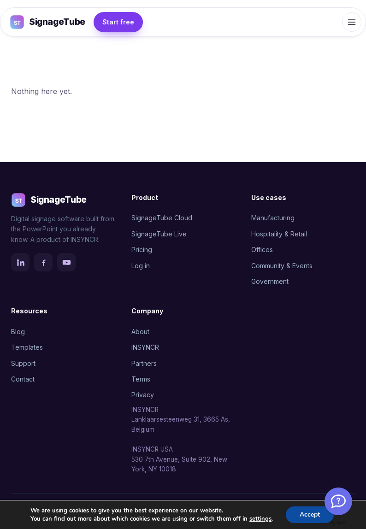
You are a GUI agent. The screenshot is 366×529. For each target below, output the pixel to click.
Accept (310, 514)
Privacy (142, 395)
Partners (144, 363)
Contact (23, 379)
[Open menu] (351, 22)
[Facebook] (43, 262)
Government (270, 281)
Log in (140, 266)
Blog (18, 331)
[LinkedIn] (20, 262)
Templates (27, 347)
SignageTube (47, 22)
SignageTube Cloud (161, 218)
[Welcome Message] (338, 501)
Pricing (141, 249)
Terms (140, 379)
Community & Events (282, 266)
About (140, 331)
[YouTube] (66, 262)
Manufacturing (273, 218)
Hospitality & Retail (279, 234)
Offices (262, 249)
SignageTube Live (159, 234)
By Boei (339, 522)
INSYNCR (145, 347)
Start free (118, 22)
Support (23, 363)
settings (260, 519)
